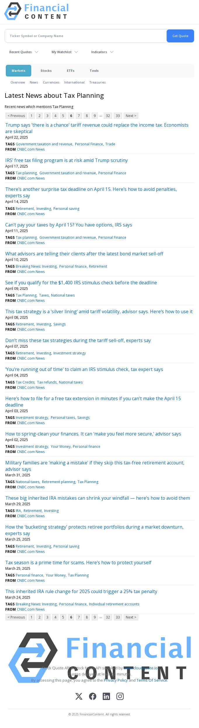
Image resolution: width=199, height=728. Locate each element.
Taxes (44, 295)
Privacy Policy (116, 680)
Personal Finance (89, 144)
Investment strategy (69, 353)
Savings (59, 324)
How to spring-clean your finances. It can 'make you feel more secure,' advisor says (93, 434)
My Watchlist (61, 52)
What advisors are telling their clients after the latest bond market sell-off (84, 253)
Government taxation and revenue (44, 144)
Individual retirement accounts (114, 604)
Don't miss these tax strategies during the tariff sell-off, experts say (78, 340)
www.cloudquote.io (141, 667)
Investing (43, 208)
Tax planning (26, 172)
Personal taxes (63, 417)
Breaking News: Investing (36, 266)
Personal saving (66, 208)
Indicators (99, 52)
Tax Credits (25, 382)
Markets (18, 70)
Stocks (46, 70)
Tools (94, 70)
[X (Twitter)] (79, 696)
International (74, 82)
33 (118, 115)
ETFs (70, 70)
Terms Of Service (152, 680)
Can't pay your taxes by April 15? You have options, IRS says (68, 225)
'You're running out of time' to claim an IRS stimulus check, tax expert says (84, 369)
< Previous (16, 115)
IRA (18, 510)
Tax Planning (26, 295)
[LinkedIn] (106, 696)
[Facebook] (93, 696)
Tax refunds (47, 382)
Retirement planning (58, 481)
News (34, 82)
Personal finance (73, 266)
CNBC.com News (31, 149)
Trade (110, 144)
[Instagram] (120, 696)
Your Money (61, 446)
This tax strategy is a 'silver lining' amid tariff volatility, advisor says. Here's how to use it (99, 311)
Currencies (51, 82)
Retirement (25, 208)
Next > (131, 115)
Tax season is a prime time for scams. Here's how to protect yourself (78, 562)
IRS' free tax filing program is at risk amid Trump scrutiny (66, 160)
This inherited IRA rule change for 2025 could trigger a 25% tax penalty (81, 591)
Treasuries (97, 82)
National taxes (63, 295)
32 (108, 115)
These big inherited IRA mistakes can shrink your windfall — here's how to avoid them (97, 498)
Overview (18, 82)
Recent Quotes (20, 52)
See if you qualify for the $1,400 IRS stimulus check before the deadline (81, 282)
